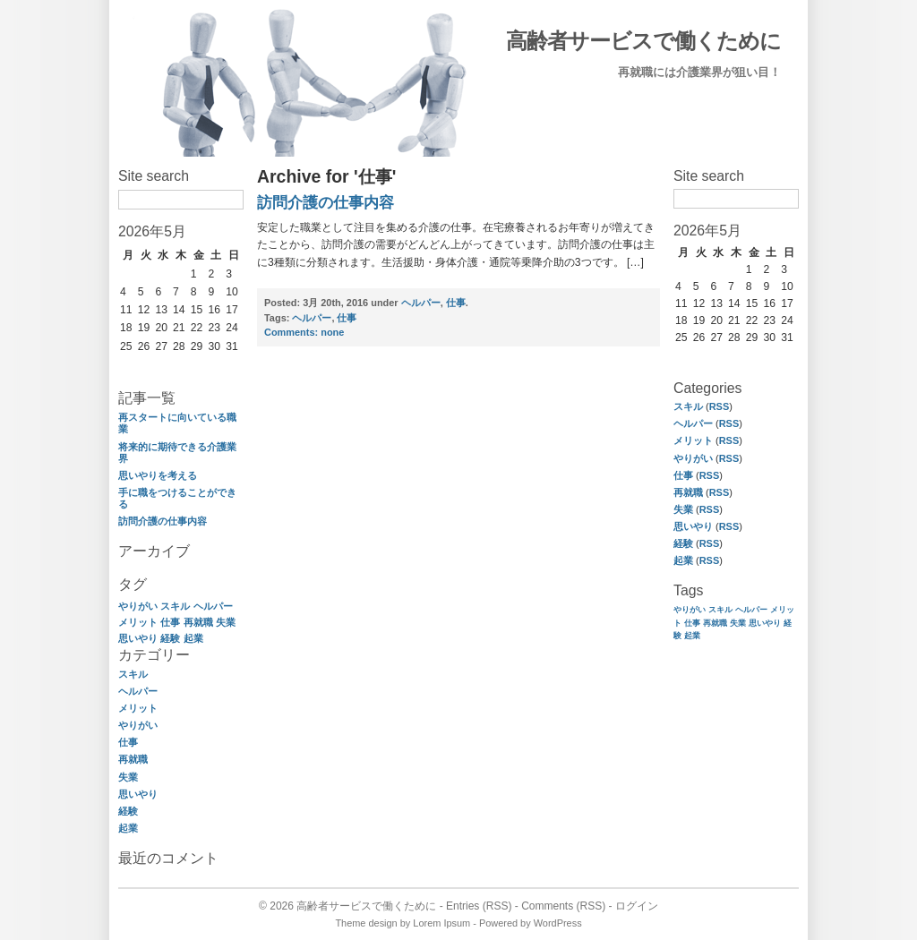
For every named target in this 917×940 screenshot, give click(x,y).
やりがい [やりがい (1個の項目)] (138, 606)
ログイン (636, 906)
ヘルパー (138, 691)
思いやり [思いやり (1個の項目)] (138, 638)
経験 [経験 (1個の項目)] (170, 638)
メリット (138, 708)
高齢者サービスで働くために (643, 41)
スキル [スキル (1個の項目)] (175, 606)
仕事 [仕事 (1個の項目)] (170, 622)
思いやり (138, 794)
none (304, 332)
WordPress (558, 923)
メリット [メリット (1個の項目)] (138, 622)
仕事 (128, 742)
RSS (719, 406)
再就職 (133, 759)
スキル (133, 674)
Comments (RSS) (563, 906)
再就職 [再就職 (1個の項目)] (198, 622)
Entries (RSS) (478, 906)
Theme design (366, 923)
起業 (128, 828)
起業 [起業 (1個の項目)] (193, 638)
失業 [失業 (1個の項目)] (226, 622)
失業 (128, 777)
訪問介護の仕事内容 (162, 521)
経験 (128, 811)
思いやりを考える (157, 475)
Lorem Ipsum (441, 923)
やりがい (138, 725)
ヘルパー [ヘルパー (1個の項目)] (213, 606)
